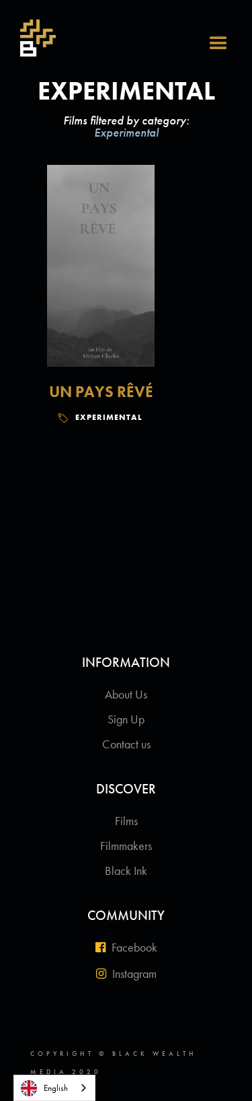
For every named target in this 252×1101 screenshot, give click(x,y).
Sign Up (126, 719)
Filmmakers (126, 845)
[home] (31, 36)
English (44, 1088)
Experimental (108, 417)
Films (126, 820)
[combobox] (54, 1088)
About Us (126, 694)
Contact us (126, 744)
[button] (225, 27)
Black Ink (126, 870)
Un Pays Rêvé (101, 392)
